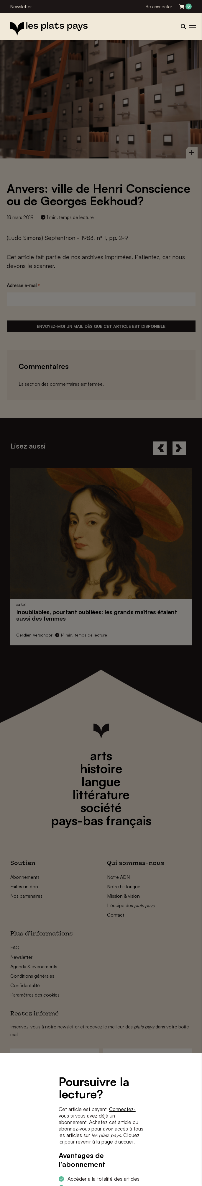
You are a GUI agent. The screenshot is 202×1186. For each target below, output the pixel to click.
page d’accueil (117, 1141)
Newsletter (21, 6)
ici (61, 1141)
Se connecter (159, 6)
